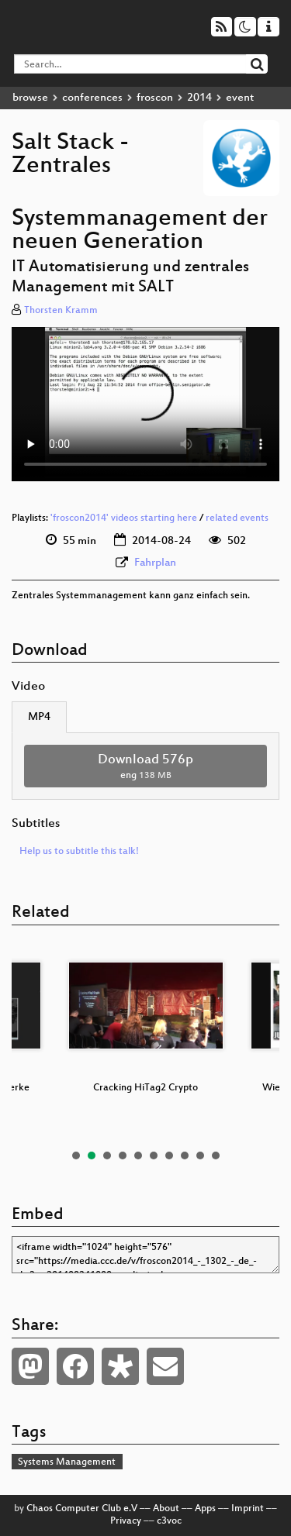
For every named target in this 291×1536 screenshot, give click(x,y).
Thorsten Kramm (61, 310)
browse (30, 98)
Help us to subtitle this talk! (79, 851)
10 (216, 1155)
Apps (205, 1508)
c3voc (169, 1521)
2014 (199, 98)
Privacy (125, 1521)
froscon (155, 98)
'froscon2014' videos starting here (123, 518)
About (166, 1508)
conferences (92, 98)
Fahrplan (155, 563)
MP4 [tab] (39, 717)
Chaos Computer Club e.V (81, 1508)
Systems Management (67, 1462)
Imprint (247, 1508)
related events (237, 518)
